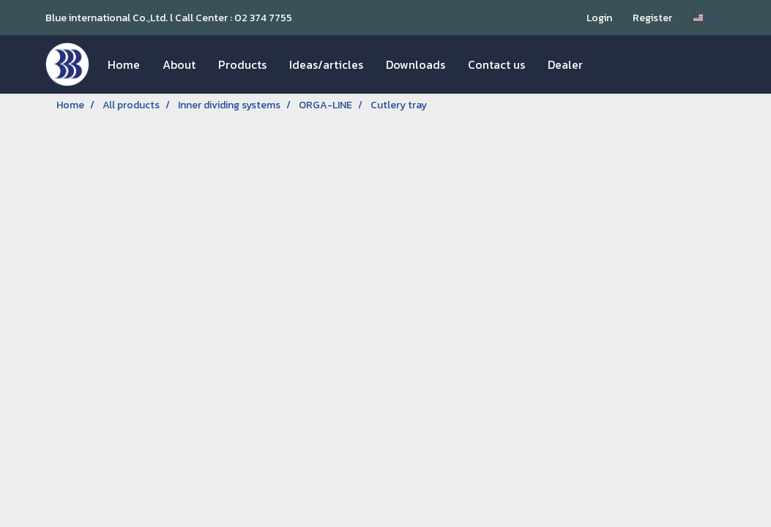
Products (242, 64)
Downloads (415, 64)
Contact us (496, 64)
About (179, 64)
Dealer (565, 64)
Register (652, 18)
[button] (607, 64)
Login (599, 18)
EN (704, 17)
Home (124, 64)
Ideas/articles (326, 64)
